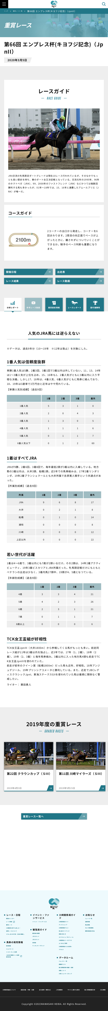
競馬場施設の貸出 (93, 893)
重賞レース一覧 (24, 11)
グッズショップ (66, 883)
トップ (7, 11)
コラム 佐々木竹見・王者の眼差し (14, 902)
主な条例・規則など (74, 982)
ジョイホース (12, 921)
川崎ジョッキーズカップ (68, 965)
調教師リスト (65, 947)
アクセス (63, 930)
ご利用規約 (96, 982)
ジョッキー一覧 (66, 943)
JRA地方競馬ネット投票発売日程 (13, 935)
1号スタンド (38, 899)
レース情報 (11, 880)
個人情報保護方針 (60, 989)
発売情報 (10, 916)
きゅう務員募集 (92, 889)
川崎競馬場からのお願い (67, 924)
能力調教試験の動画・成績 (67, 953)
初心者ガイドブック (67, 893)
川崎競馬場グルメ (67, 887)
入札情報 (79, 989)
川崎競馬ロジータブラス (67, 912)
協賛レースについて (15, 896)
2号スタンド (38, 903)
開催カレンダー (13, 876)
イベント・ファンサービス (40, 880)
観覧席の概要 (38, 895)
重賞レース (11, 884)
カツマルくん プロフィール (67, 905)
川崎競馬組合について (18, 982)
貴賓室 (35, 907)
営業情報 (89, 880)
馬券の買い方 (65, 899)
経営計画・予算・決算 (47, 982)
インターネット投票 (14, 927)
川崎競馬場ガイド (67, 879)
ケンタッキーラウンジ (40, 914)
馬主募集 (89, 884)
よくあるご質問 (66, 918)
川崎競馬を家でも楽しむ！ (14, 890)
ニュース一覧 (91, 876)
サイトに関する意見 (35, 989)
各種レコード (65, 959)
